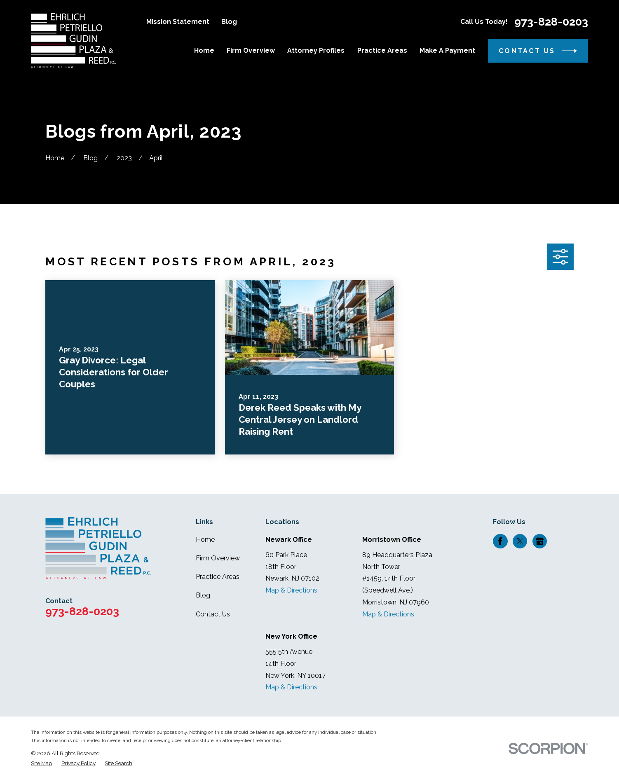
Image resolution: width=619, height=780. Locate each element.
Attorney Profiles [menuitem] (316, 50)
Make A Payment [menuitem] (447, 50)
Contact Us (213, 614)
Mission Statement (177, 22)
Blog (229, 22)
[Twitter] (520, 541)
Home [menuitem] (204, 50)
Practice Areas (217, 577)
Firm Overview (218, 558)
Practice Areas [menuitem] (382, 50)
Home (205, 539)
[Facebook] (500, 541)
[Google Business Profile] (540, 541)
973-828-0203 (551, 22)
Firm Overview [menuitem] (251, 50)
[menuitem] (41, 763)
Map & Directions (291, 590)
